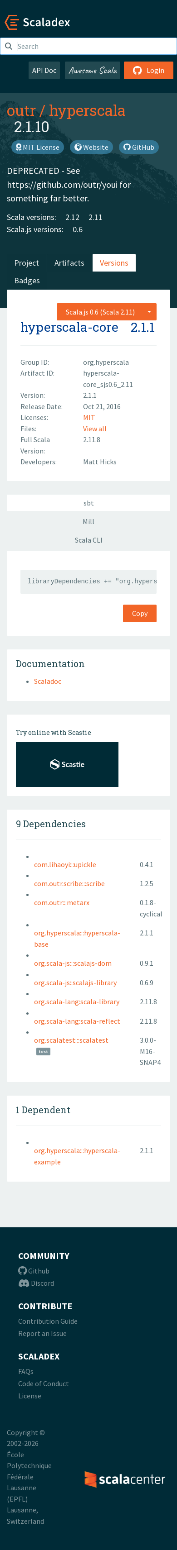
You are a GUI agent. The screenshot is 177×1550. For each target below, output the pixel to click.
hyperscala (87, 110)
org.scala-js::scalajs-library (75, 982)
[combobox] (107, 311)
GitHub (138, 147)
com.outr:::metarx (61, 902)
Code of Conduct (43, 1383)
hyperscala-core (69, 327)
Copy (140, 613)
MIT (89, 417)
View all (95, 428)
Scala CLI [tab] (89, 539)
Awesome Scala (93, 70)
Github (33, 1270)
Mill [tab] (88, 521)
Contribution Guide (48, 1321)
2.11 (95, 217)
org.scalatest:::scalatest (71, 1039)
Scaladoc (47, 681)
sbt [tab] (89, 502)
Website (91, 147)
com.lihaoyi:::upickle (65, 864)
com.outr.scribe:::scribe (69, 883)
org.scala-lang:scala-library (76, 1001)
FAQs (26, 1371)
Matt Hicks (100, 461)
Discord (36, 1283)
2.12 (72, 217)
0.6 (78, 229)
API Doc (44, 70)
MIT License (37, 147)
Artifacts (69, 263)
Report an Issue (42, 1333)
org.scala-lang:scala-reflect (77, 1020)
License (29, 1395)
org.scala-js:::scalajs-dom (73, 963)
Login (148, 70)
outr (21, 110)
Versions (114, 263)
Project (26, 263)
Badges (27, 280)
